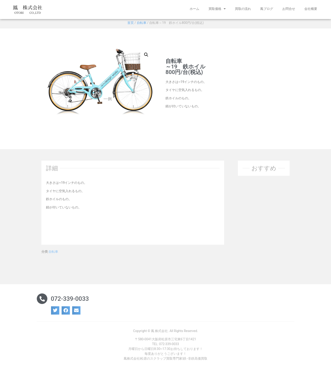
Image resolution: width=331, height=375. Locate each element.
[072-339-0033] (42, 300)
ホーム (194, 9)
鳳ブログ (266, 9)
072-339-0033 (70, 300)
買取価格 (217, 9)
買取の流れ (243, 9)
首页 (130, 24)
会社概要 (310, 9)
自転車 (141, 24)
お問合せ (288, 9)
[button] (146, 56)
